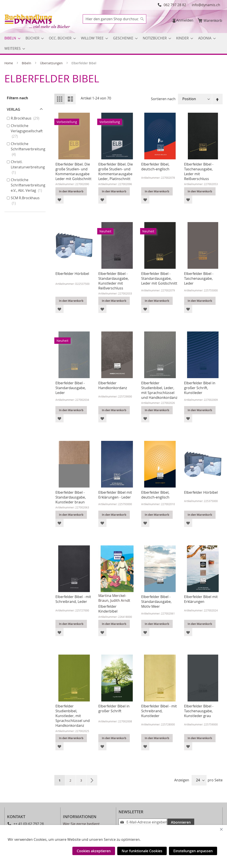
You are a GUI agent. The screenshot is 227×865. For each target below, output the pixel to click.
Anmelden (184, 20)
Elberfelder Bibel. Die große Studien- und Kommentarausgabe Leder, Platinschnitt (115, 171)
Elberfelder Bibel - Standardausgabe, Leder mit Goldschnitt (159, 278)
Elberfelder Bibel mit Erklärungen (201, 599)
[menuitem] (11, 38)
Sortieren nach (163, 98)
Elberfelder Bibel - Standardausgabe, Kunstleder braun (70, 497)
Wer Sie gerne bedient (81, 823)
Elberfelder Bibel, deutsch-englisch (155, 166)
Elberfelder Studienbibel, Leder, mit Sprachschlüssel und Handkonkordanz (159, 390)
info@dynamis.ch (206, 4)
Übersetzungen (52, 63)
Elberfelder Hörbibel (72, 273)
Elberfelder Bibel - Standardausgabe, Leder (70, 388)
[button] (59, 199)
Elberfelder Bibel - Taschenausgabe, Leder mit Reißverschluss (198, 171)
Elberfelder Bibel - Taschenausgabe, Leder (198, 278)
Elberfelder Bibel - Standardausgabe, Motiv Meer (156, 601)
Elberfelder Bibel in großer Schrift (114, 708)
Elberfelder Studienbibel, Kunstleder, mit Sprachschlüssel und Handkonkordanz (72, 716)
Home (9, 63)
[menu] (113, 43)
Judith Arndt (120, 600)
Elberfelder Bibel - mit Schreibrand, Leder (73, 599)
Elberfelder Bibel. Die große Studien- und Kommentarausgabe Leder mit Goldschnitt (73, 171)
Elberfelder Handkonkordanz (112, 385)
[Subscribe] (180, 822)
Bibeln (27, 63)
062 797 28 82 (175, 4)
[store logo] (38, 21)
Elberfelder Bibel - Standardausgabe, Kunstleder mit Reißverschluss (113, 281)
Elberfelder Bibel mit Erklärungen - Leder (115, 495)
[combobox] (114, 19)
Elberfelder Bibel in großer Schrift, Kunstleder (199, 388)
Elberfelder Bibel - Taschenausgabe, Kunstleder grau (198, 711)
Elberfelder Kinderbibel (107, 609)
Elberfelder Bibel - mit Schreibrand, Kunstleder (159, 711)
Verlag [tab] (13, 109)
